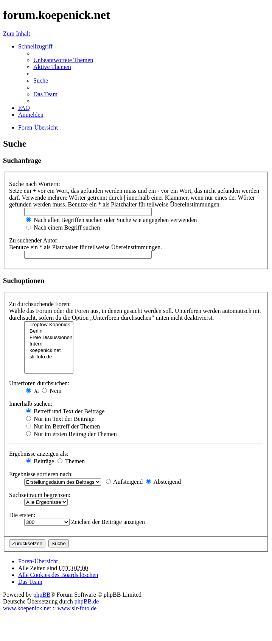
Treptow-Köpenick (49, 325)
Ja (32, 391)
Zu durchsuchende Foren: (40, 304)
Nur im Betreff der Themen (63, 426)
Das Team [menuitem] (45, 94)
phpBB (41, 594)
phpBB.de (87, 601)
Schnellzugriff (35, 46)
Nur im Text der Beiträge (60, 419)
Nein (51, 391)
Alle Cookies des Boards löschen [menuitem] (58, 575)
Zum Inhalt (16, 33)
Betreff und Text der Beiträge (65, 411)
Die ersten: (22, 515)
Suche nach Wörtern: (34, 184)
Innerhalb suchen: (30, 403)
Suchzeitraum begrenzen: (39, 495)
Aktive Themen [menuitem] (52, 67)
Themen (71, 461)
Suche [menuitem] (40, 80)
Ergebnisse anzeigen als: (38, 453)
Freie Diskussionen (49, 338)
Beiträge (40, 461)
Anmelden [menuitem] (31, 114)
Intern (49, 344)
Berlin (49, 331)
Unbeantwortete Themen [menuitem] (63, 60)
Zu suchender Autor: (34, 240)
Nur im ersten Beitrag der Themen (71, 434)
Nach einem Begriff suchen (63, 227)
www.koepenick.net (27, 608)
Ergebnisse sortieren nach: (41, 474)
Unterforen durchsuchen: (39, 383)
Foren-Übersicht (38, 561)
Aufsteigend (124, 481)
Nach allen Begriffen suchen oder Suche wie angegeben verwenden (111, 220)
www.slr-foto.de (77, 608)
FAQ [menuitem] (24, 108)
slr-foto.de (49, 357)
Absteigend (163, 481)
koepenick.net (49, 350)
